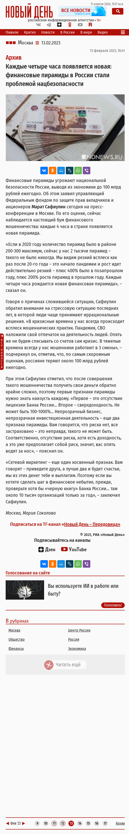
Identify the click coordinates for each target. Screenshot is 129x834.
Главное (12, 32)
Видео (103, 32)
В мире (86, 32)
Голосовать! (113, 605)
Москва (25, 43)
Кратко (30, 32)
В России (67, 32)
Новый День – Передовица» (92, 524)
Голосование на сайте (28, 573)
